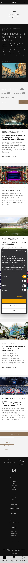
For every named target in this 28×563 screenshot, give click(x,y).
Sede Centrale (14, 531)
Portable (14, 481)
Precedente (7, 442)
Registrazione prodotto (14, 518)
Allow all (14, 301)
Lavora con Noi (14, 535)
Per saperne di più (7, 61)
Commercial (14, 487)
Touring (14, 483)
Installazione (14, 485)
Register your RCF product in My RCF (21, 462)
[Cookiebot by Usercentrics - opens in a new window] (17, 251)
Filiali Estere (14, 533)
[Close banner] (25, 251)
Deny (14, 310)
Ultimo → (7, 449)
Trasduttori (14, 489)
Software (14, 499)
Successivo (7, 446)
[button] (14, 434)
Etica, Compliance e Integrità (14, 540)
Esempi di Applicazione (14, 508)
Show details (20, 296)
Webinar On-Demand (14, 522)
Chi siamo (14, 539)
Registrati (11, 14)
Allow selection (14, 305)
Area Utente (14, 517)
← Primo (7, 438)
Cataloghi (14, 497)
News (14, 537)
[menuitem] (14, 553)
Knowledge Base (14, 520)
